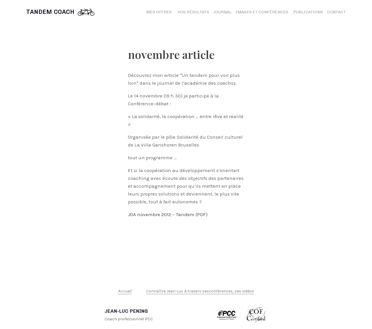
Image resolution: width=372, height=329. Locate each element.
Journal (222, 12)
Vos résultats (193, 12)
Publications (308, 12)
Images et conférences (262, 12)
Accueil (125, 291)
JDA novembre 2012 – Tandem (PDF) (168, 214)
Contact (336, 12)
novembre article (171, 54)
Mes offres (159, 12)
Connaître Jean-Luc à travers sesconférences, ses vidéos (200, 291)
